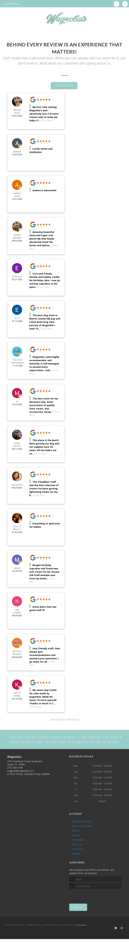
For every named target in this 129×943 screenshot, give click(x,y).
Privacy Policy (34, 929)
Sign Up (78, 912)
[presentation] (86, 899)
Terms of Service (52, 929)
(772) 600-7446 (15, 772)
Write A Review (64, 85)
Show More (47, 120)
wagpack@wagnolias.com (20, 775)
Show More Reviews (64, 719)
